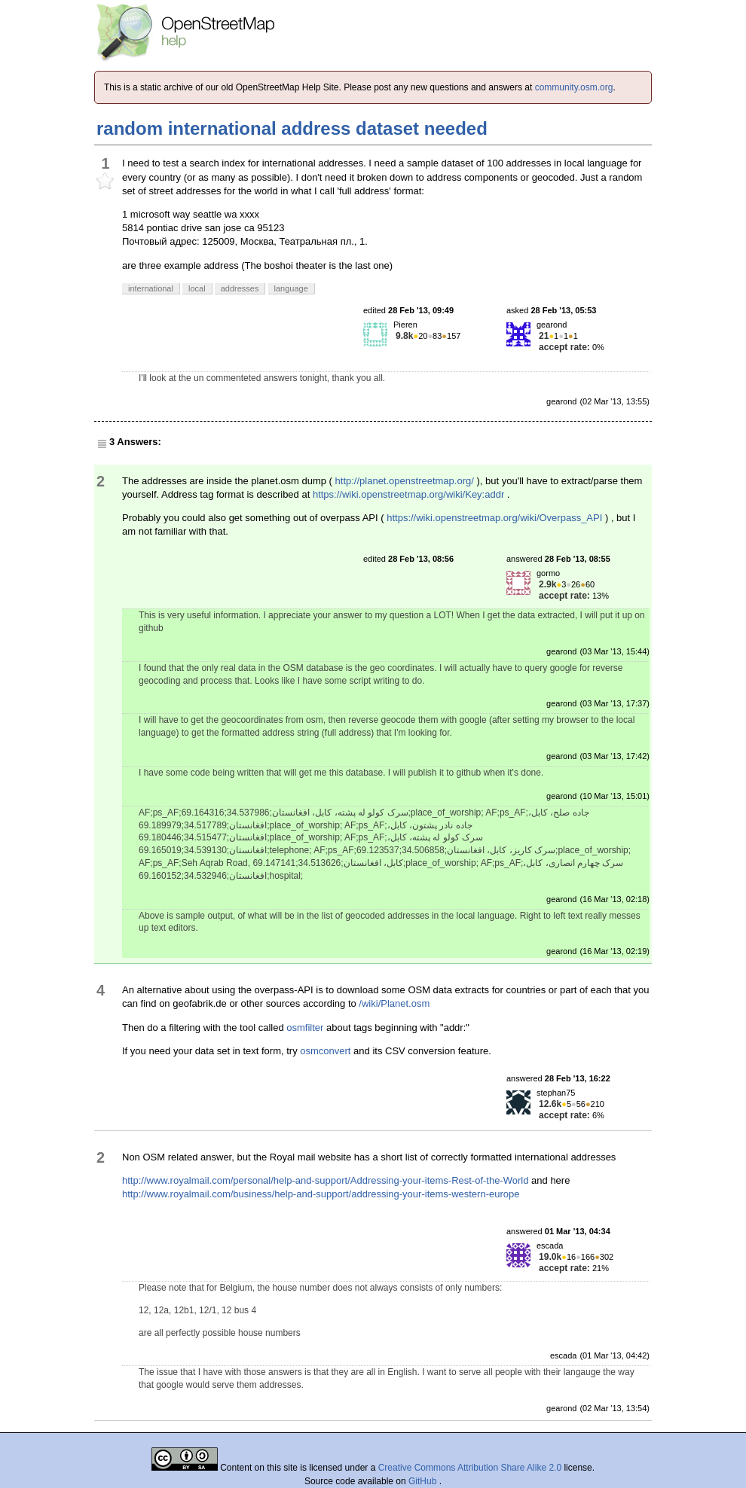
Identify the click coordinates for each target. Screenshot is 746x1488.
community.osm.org (574, 87)
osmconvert (325, 1051)
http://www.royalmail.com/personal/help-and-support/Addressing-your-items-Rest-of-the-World (325, 1180)
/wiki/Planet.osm (394, 1003)
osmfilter (304, 1027)
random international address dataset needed (292, 128)
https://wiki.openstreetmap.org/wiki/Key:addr (408, 494)
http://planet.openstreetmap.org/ (404, 480)
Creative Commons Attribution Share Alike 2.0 (469, 1467)
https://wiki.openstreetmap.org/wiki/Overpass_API (494, 517)
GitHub (423, 1481)
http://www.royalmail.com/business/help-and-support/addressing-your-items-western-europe (320, 1194)
